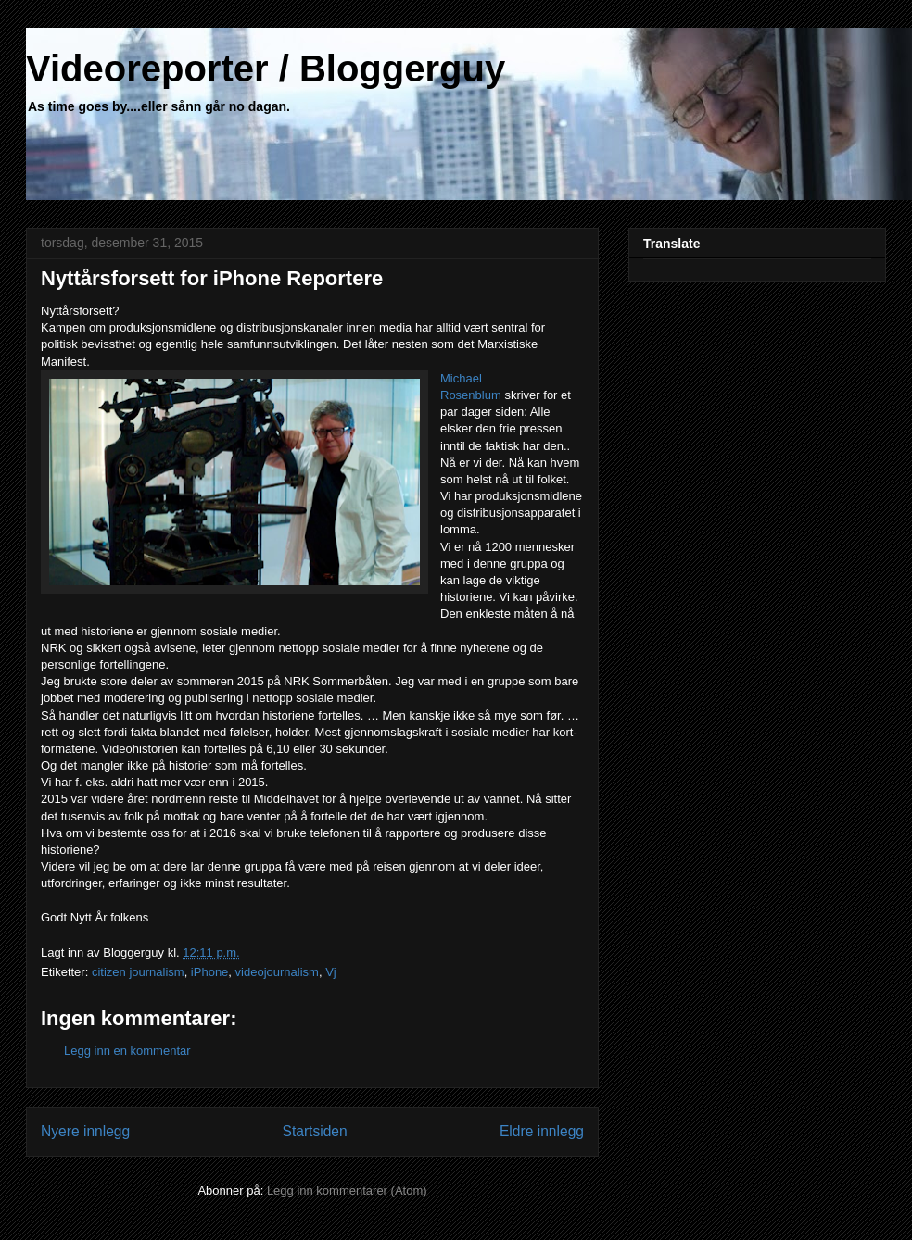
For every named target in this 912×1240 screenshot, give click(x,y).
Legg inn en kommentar (127, 1051)
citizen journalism (138, 972)
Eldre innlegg (542, 1131)
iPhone (209, 972)
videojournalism (277, 972)
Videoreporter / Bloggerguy (265, 68)
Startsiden (314, 1131)
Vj (330, 972)
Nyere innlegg (85, 1131)
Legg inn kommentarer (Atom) (347, 1190)
